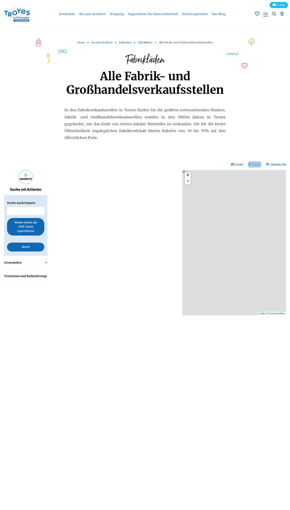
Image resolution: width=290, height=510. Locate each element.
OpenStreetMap (277, 313)
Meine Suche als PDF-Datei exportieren (25, 227)
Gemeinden (13, 262)
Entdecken (71, 14)
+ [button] (187, 175)
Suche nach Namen (21, 203)
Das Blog (218, 14)
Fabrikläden (145, 42)
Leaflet (262, 313)
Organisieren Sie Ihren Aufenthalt (155, 14)
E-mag (281, 4)
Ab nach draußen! (96, 14)
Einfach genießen (195, 14)
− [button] (187, 181)
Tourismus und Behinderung (25, 276)
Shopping (120, 14)
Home (81, 42)
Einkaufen (125, 42)
